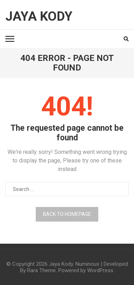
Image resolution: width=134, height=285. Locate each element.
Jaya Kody (39, 16)
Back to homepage (67, 214)
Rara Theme (41, 270)
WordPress (100, 270)
